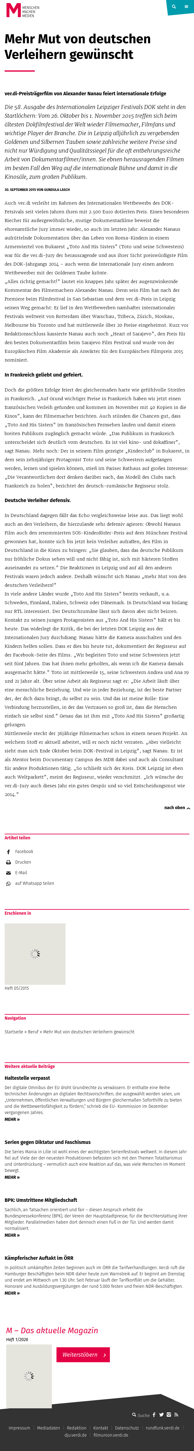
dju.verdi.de (76, 1435)
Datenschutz (127, 1428)
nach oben (175, 807)
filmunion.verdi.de (111, 1435)
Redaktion (77, 1428)
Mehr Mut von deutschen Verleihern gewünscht (88, 1032)
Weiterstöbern (80, 1354)
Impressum (19, 1428)
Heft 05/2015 (35, 957)
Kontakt (100, 1428)
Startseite (14, 1032)
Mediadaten (48, 1428)
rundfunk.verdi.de (163, 1428)
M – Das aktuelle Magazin (52, 1330)
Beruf (33, 1032)
